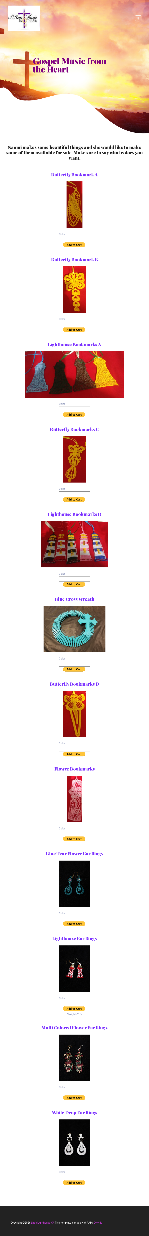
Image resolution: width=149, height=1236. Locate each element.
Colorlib (98, 1222)
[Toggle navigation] (138, 18)
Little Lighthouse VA (42, 1222)
